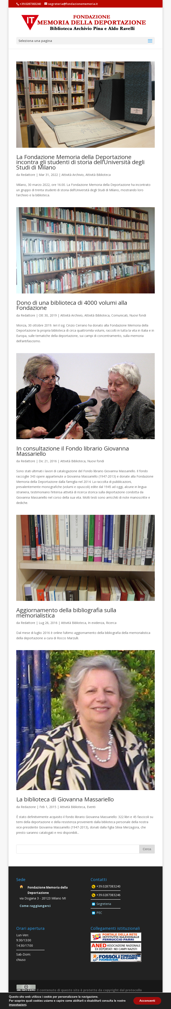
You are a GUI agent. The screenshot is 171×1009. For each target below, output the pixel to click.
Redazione (28, 807)
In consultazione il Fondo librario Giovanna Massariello (72, 450)
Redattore (28, 175)
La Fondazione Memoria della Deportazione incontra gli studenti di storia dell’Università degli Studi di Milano (80, 162)
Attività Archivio (72, 175)
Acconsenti (146, 1001)
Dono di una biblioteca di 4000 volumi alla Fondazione (71, 305)
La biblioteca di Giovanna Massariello (65, 799)
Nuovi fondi (137, 315)
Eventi (91, 807)
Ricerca (111, 623)
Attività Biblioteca (98, 175)
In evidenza (96, 623)
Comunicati (119, 315)
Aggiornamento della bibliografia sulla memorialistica (66, 612)
